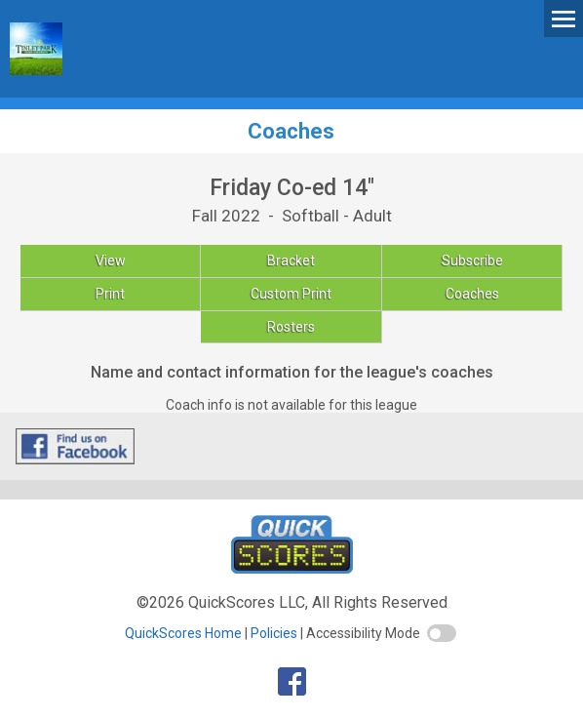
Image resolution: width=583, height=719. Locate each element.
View (111, 260)
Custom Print (291, 293)
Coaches (472, 293)
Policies (274, 633)
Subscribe (472, 260)
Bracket (291, 260)
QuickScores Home (183, 633)
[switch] (441, 633)
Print (110, 293)
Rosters (291, 327)
